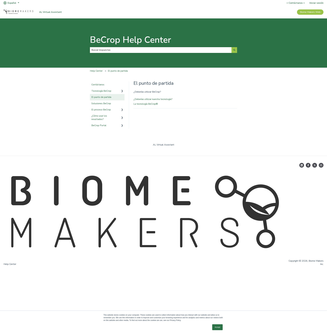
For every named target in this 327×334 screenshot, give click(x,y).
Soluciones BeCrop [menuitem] (101, 103)
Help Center (96, 71)
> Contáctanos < (296, 3)
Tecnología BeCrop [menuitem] (101, 91)
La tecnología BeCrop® (145, 104)
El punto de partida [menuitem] (101, 97)
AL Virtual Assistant (50, 12)
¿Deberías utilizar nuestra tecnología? (152, 99)
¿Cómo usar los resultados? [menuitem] (99, 117)
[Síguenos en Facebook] (308, 165)
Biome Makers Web (310, 12)
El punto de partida (118, 71)
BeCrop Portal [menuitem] (98, 125)
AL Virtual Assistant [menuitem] (163, 144)
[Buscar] (234, 50)
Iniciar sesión (316, 3)
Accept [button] (217, 327)
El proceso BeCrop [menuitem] (101, 109)
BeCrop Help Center (130, 40)
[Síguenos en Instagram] (321, 165)
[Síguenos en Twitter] (314, 165)
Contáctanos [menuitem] (97, 84)
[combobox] (160, 50)
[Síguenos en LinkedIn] (301, 165)
